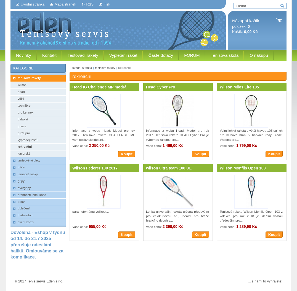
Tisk (107, 4)
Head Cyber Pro (160, 87)
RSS (90, 4)
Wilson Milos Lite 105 (239, 87)
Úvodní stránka (32, 4)
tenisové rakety (105, 67)
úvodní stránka (82, 67)
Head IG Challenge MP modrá (99, 87)
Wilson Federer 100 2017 (95, 168)
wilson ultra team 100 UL (169, 168)
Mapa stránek (65, 4)
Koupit (126, 154)
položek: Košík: (245, 26)
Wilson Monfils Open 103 (243, 168)
